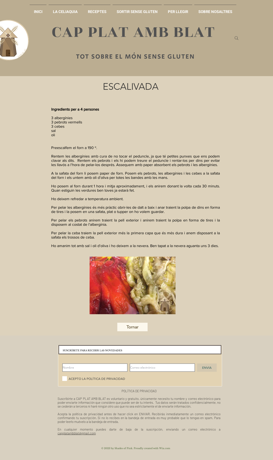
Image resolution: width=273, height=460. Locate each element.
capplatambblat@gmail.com (77, 433)
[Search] (236, 38)
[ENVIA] (207, 367)
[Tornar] (132, 327)
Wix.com (164, 448)
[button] (137, 10)
